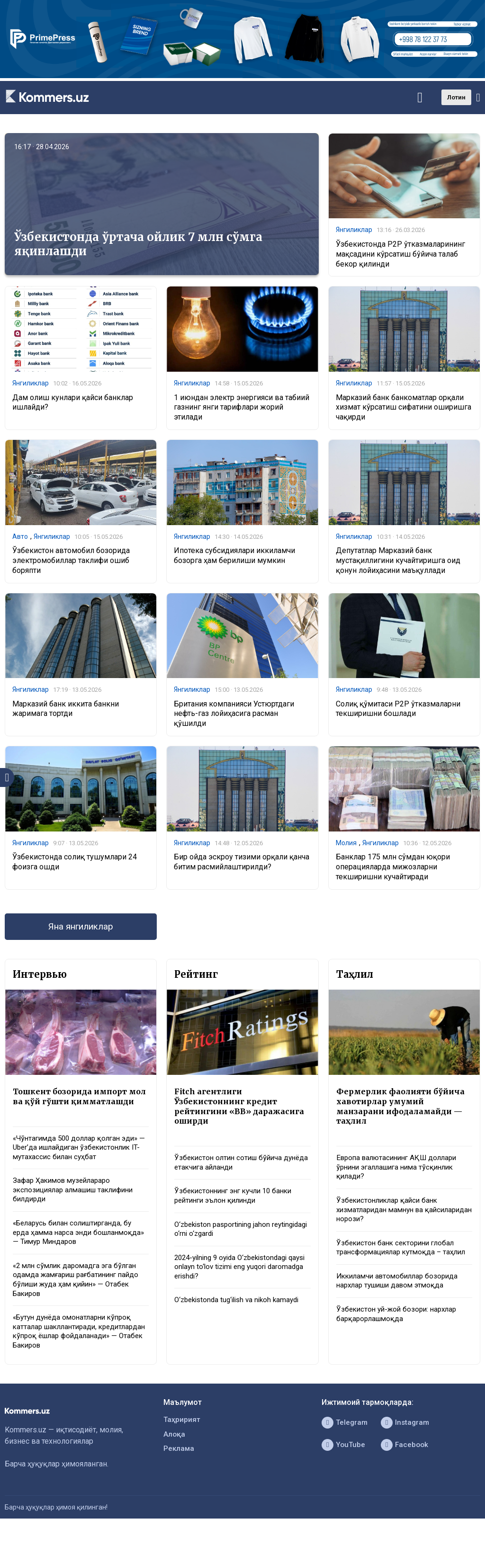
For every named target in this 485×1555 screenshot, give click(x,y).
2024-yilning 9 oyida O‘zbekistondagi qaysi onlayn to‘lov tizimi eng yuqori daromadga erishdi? (235, 1277)
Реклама (179, 1475)
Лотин (456, 97)
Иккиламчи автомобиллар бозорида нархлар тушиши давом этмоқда (400, 1301)
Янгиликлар (354, 230)
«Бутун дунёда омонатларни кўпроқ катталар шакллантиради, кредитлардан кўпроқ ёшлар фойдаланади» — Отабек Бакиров (76, 1355)
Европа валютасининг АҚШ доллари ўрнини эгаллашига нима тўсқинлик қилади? (400, 1174)
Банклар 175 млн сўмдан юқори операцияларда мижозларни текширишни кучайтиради (393, 869)
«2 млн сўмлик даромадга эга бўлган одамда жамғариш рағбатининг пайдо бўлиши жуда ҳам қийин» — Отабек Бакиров (80, 1301)
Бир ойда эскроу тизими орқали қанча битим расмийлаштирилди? (241, 864)
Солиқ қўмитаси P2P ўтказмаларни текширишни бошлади (398, 711)
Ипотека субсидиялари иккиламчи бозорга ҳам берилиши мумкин (234, 557)
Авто (20, 538)
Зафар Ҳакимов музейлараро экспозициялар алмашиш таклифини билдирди (78, 1207)
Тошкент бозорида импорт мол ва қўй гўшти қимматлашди (73, 1106)
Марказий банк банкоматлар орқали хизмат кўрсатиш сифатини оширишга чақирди (403, 408)
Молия (346, 845)
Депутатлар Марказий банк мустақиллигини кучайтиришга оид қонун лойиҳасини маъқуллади (398, 562)
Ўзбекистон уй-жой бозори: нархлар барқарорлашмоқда (400, 1336)
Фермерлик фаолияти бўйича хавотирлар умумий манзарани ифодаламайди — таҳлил (402, 1111)
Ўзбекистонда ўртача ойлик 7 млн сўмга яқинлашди (138, 244)
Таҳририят (182, 1444)
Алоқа (174, 1460)
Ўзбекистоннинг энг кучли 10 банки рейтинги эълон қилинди (237, 1203)
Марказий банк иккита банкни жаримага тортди (65, 711)
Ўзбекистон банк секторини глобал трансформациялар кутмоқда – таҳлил (398, 1262)
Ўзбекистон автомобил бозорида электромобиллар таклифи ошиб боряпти (71, 562)
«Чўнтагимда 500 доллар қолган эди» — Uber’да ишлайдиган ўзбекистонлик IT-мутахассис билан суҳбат (79, 1163)
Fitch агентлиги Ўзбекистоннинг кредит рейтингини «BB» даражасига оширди (241, 1111)
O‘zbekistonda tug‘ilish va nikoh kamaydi (241, 1311)
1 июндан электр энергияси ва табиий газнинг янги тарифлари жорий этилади (241, 408)
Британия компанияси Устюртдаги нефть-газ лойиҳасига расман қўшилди (234, 716)
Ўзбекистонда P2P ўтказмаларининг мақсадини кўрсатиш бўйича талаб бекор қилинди (400, 254)
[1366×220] (242, 75)
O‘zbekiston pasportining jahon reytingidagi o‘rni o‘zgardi (225, 1237)
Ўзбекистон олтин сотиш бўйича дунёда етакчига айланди (231, 1169)
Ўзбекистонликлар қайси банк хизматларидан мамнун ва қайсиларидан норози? (389, 1218)
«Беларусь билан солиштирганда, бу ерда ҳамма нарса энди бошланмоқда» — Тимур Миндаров (77, 1252)
